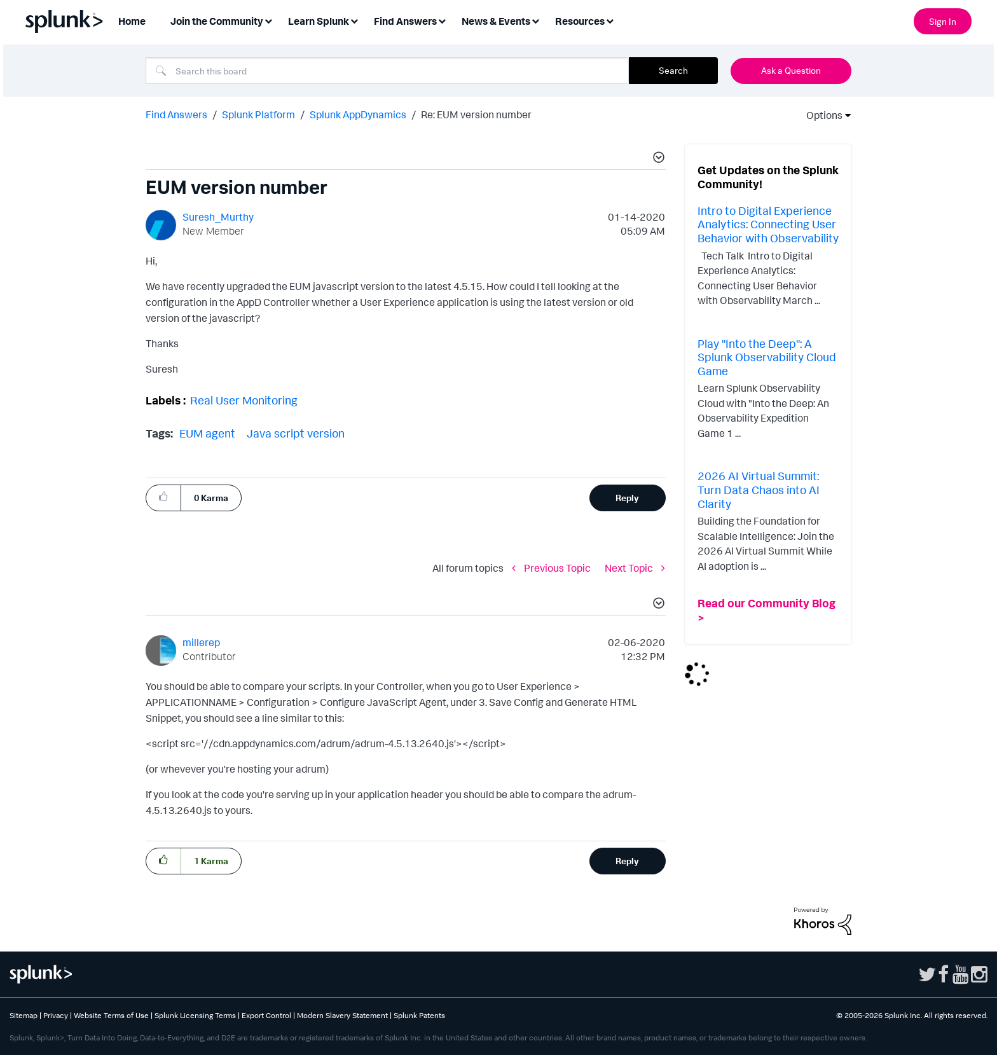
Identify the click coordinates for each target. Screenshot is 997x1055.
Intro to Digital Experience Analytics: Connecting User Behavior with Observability (768, 224)
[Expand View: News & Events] (535, 20)
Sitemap (24, 1015)
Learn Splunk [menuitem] (318, 21)
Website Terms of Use (111, 1015)
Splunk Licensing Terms (195, 1015)
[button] (657, 159)
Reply (627, 497)
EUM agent (207, 433)
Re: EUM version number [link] (476, 114)
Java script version (296, 433)
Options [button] (820, 115)
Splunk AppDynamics (358, 114)
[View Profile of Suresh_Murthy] (218, 216)
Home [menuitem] (132, 21)
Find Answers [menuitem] (405, 21)
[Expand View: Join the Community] (268, 20)
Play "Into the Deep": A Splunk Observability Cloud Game (767, 357)
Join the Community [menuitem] (216, 21)
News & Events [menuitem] (496, 21)
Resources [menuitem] (580, 21)
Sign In (942, 21)
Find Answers (176, 114)
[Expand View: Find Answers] (442, 20)
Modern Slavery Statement (342, 1015)
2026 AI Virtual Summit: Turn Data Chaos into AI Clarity (759, 489)
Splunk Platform (258, 114)
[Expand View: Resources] (609, 20)
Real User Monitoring (244, 400)
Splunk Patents (419, 1015)
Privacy (55, 1015)
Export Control (266, 1015)
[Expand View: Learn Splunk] (354, 20)
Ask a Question (791, 70)
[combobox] (387, 70)
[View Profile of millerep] (201, 642)
